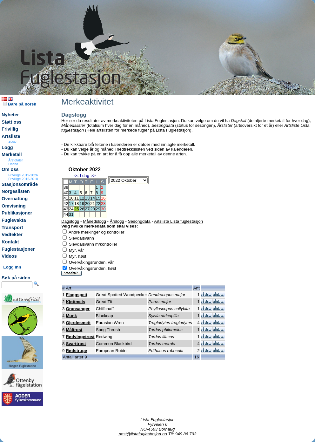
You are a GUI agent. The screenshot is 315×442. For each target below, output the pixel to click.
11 (76, 198)
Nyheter (10, 114)
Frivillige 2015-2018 (23, 179)
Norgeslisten (16, 191)
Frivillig (10, 129)
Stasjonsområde (20, 184)
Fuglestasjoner (18, 249)
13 (87, 198)
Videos (9, 256)
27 (87, 209)
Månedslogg (94, 221)
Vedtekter (12, 234)
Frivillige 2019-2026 (23, 175)
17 (71, 203)
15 (98, 198)
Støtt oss (12, 122)
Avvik (12, 142)
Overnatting (15, 198)
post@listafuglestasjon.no (143, 434)
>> (93, 175)
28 (92, 209)
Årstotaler (15, 160)
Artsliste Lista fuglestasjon (178, 221)
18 (76, 203)
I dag (84, 175)
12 (81, 198)
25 (76, 209)
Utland (13, 164)
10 (71, 198)
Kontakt (10, 241)
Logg (7, 147)
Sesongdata (139, 221)
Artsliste (11, 136)
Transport (12, 227)
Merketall (12, 154)
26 (81, 209)
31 (71, 214)
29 (98, 209)
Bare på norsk (19, 104)
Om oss (10, 169)
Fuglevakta (14, 220)
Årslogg (117, 221)
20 (87, 203)
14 (92, 198)
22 (98, 203)
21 (92, 203)
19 (81, 203)
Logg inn (12, 267)
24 (71, 209)
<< (75, 175)
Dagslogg (70, 221)
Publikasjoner (17, 212)
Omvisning (14, 205)
